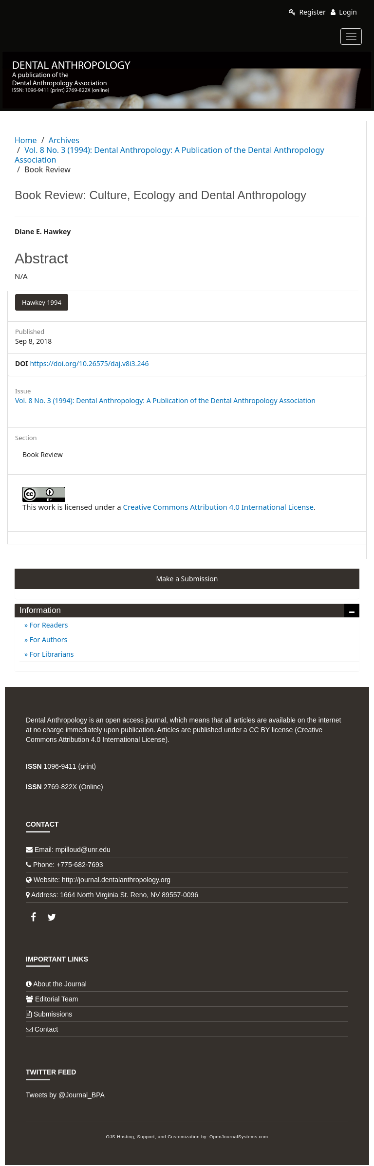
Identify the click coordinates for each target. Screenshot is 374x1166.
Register (307, 12)
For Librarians (51, 654)
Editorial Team (56, 999)
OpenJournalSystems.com (238, 1136)
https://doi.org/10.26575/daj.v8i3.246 (89, 363)
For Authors (47, 639)
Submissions (53, 1014)
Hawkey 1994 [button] (41, 302)
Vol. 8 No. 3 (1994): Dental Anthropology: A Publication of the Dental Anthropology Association (169, 155)
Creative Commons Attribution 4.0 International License (218, 507)
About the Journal (60, 984)
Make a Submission (187, 578)
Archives (64, 140)
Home (26, 140)
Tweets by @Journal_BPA (65, 1095)
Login (344, 12)
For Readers (48, 624)
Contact (46, 1029)
